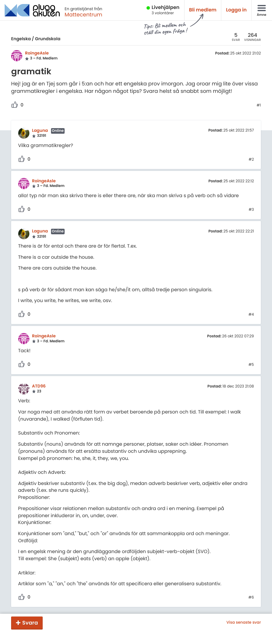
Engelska (21, 39)
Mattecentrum (83, 14)
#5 (251, 364)
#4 (251, 314)
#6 (251, 597)
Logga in (236, 10)
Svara (30, 622)
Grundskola (47, 39)
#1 (259, 105)
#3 (251, 209)
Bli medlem (203, 10)
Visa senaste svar (243, 622)
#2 (251, 159)
